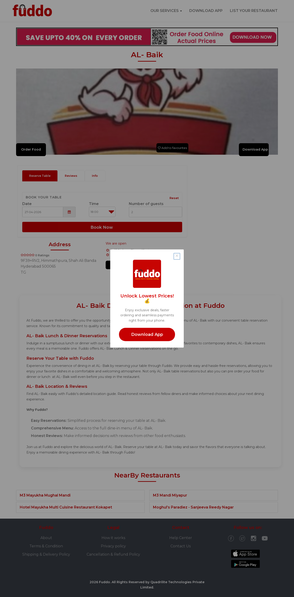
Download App (147, 334)
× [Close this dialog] (176, 256)
